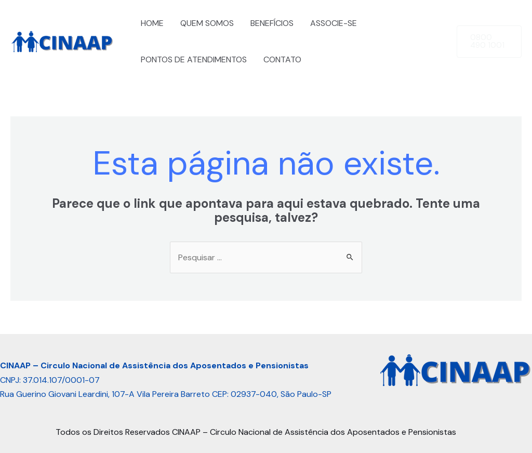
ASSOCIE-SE (333, 23)
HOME (152, 23)
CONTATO (282, 59)
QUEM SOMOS (207, 23)
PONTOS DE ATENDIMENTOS (194, 59)
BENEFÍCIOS (272, 23)
